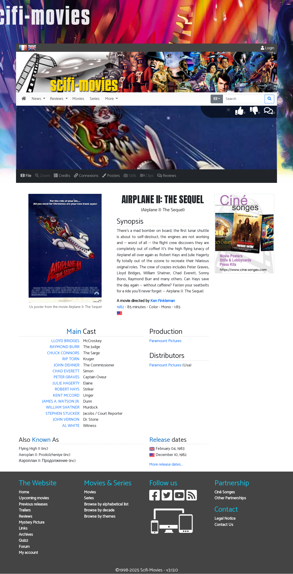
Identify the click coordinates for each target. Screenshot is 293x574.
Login (267, 48)
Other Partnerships (230, 498)
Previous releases (33, 504)
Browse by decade (99, 510)
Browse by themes (99, 516)
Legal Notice (225, 518)
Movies (90, 492)
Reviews (25, 516)
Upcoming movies (34, 498)
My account (28, 552)
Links (23, 528)
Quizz (23, 540)
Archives (26, 534)
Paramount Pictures (165, 341)
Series (89, 498)
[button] (38, 99)
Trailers (25, 510)
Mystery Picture (31, 522)
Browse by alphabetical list (106, 504)
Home (24, 492)
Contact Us (223, 525)
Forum (24, 547)
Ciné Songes (224, 492)
